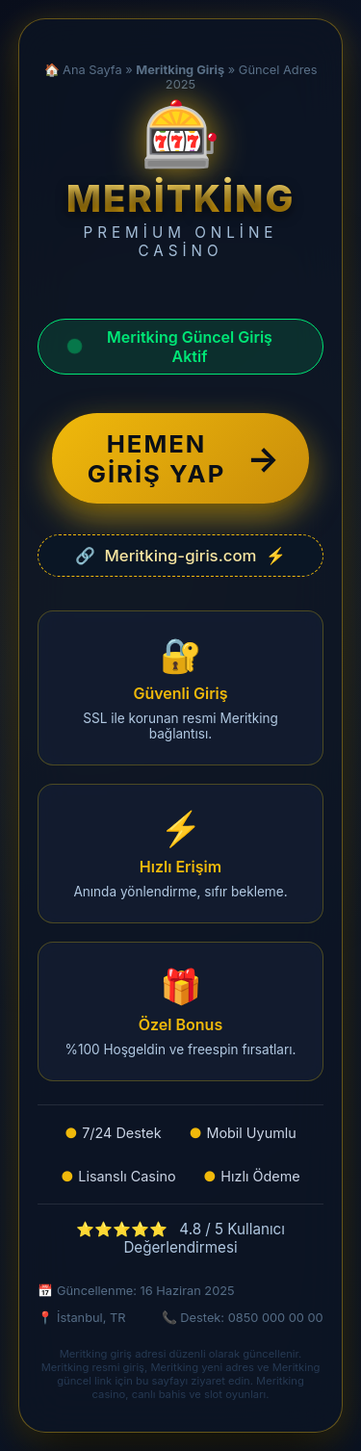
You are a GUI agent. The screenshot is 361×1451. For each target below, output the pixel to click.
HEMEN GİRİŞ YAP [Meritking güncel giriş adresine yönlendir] (184, 458)
